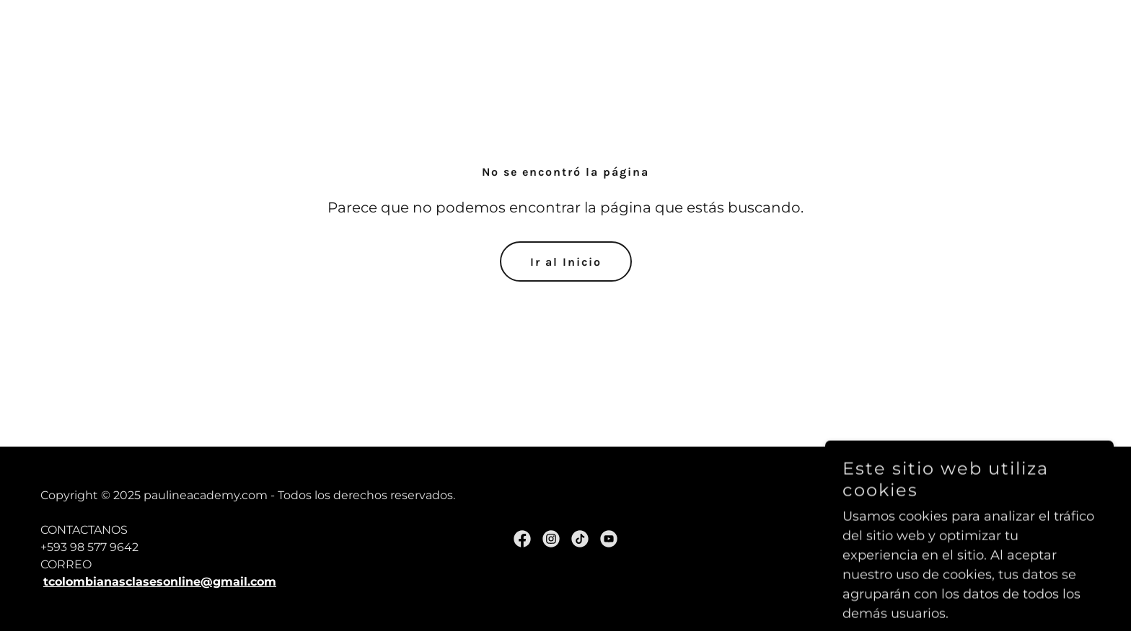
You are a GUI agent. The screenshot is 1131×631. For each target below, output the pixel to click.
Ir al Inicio (566, 262)
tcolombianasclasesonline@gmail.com (159, 582)
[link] (522, 538)
